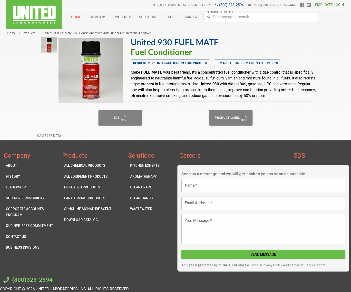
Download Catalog (87, 219)
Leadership (30, 187)
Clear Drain (145, 187)
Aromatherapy (145, 176)
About (30, 165)
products (29, 33)
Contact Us (30, 236)
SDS (171, 17)
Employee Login (329, 5)
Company (98, 17)
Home (76, 17)
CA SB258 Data (49, 135)
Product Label (231, 118)
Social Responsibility (30, 198)
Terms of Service (302, 265)
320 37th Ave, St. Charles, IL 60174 (182, 5)
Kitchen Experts (145, 165)
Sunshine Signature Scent (87, 209)
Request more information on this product (170, 63)
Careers (192, 17)
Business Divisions (30, 247)
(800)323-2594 (27, 279)
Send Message (263, 254)
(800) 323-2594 (229, 5)
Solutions (148, 17)
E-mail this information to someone (247, 63)
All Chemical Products (87, 165)
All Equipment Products (87, 176)
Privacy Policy (271, 265)
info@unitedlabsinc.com (271, 5)
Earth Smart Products (87, 198)
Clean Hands (145, 198)
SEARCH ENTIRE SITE (221, 12)
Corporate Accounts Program (30, 211)
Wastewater (145, 209)
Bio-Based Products (87, 187)
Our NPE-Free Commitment (30, 225)
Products (122, 17)
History (30, 176)
